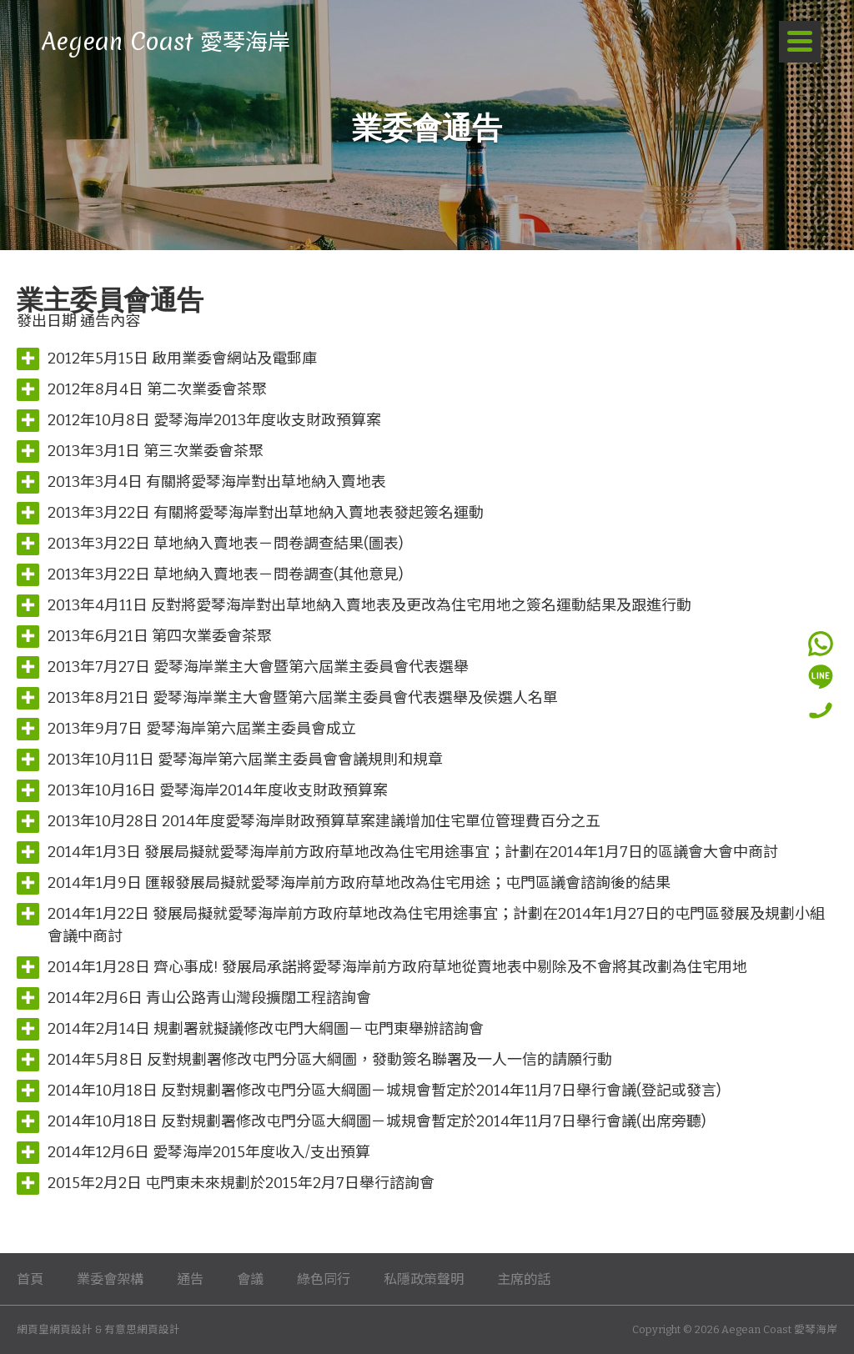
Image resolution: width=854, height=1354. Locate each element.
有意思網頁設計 (142, 1329)
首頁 (30, 1279)
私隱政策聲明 (424, 1279)
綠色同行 (323, 1279)
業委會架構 (110, 1279)
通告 (190, 1279)
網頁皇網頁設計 (55, 1329)
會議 (250, 1279)
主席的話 (523, 1279)
